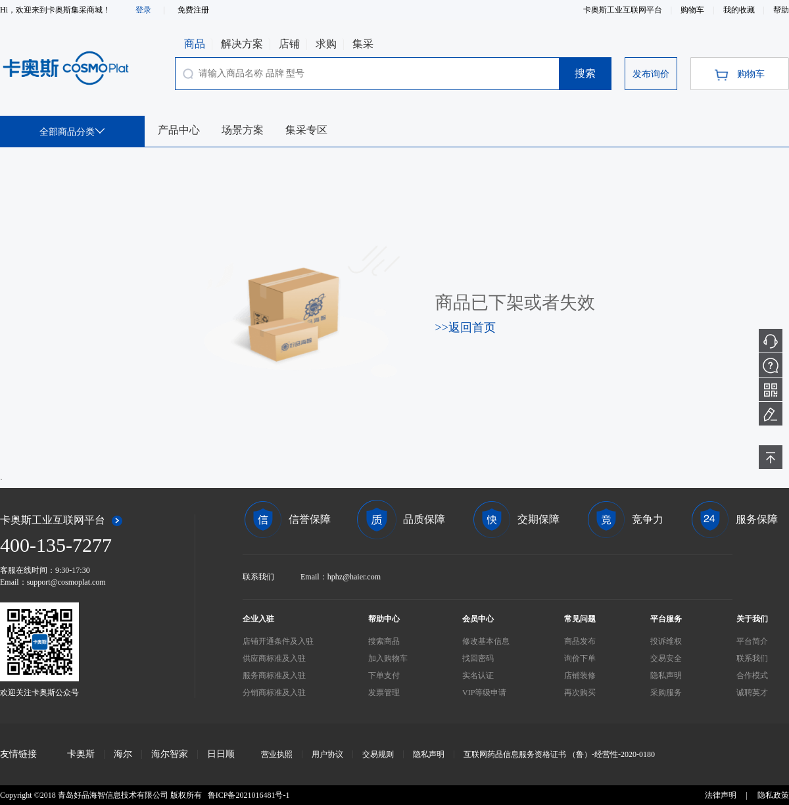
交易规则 (378, 754)
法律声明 (720, 795)
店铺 (289, 43)
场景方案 (243, 129)
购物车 (693, 9)
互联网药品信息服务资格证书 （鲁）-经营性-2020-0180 (559, 754)
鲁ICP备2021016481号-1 (249, 795)
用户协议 (327, 754)
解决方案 (242, 43)
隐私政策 (773, 795)
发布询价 (651, 74)
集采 (362, 43)
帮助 (781, 9)
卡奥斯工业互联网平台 (623, 9)
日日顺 (221, 754)
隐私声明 (428, 754)
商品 (194, 43)
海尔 (123, 754)
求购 (326, 43)
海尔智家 (169, 754)
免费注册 (193, 9)
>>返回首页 (465, 327)
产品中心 (179, 129)
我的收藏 (740, 9)
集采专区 (306, 129)
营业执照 (277, 754)
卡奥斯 (81, 754)
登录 (143, 9)
